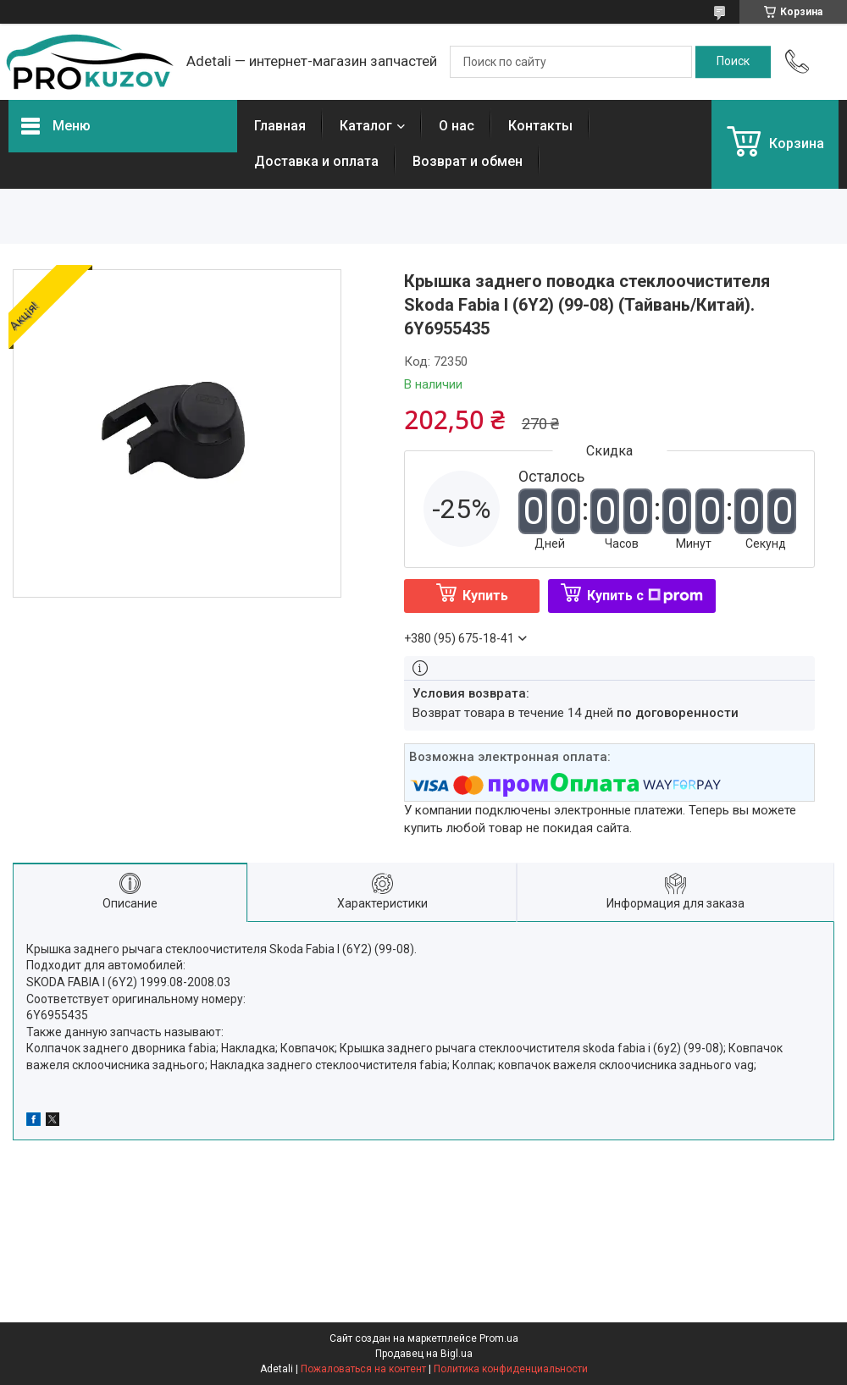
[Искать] (733, 62)
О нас (456, 126)
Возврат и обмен (467, 161)
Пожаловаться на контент (363, 1369)
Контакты (540, 126)
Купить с (645, 596)
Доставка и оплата (316, 161)
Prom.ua (498, 1338)
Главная (280, 126)
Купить (485, 596)
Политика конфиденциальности (511, 1369)
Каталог (366, 126)
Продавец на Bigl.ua (424, 1354)
